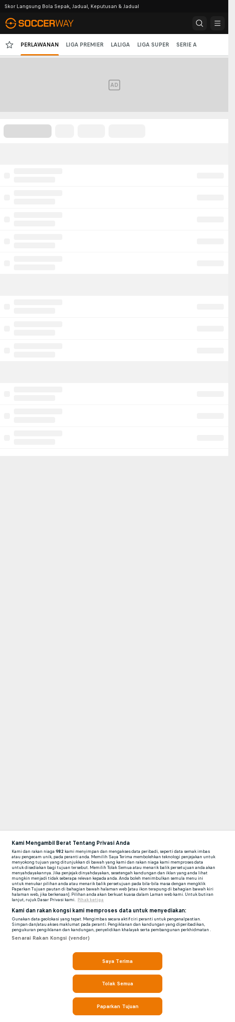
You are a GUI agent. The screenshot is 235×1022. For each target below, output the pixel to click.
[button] (199, 23)
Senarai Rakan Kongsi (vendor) (50, 938)
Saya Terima (117, 961)
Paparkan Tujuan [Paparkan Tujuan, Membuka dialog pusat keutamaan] (117, 1006)
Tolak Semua (117, 983)
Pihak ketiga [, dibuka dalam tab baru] (91, 900)
